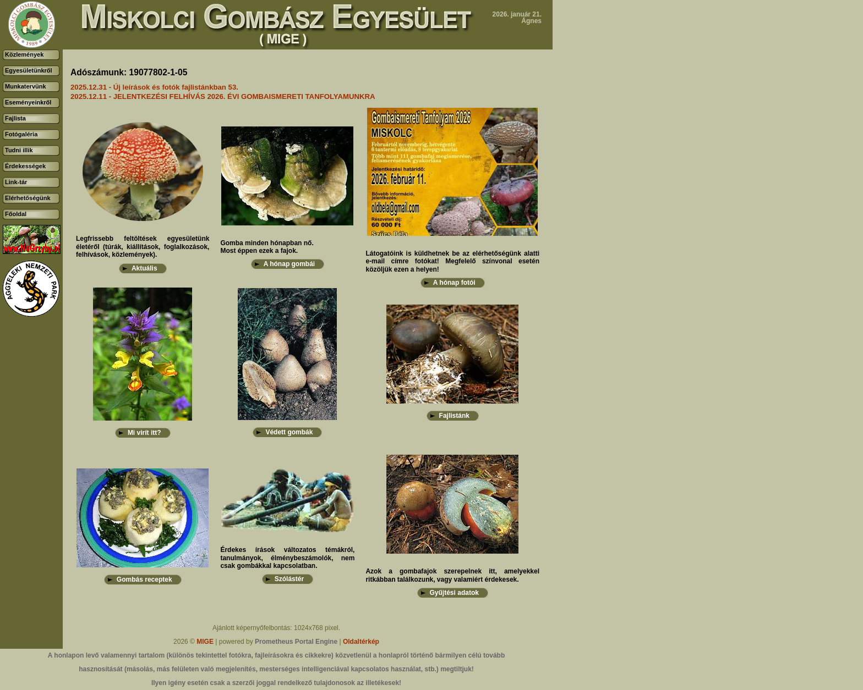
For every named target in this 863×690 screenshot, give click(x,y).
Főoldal (15, 214)
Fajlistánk (454, 415)
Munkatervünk (25, 86)
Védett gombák (289, 432)
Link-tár (16, 182)
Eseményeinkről (28, 102)
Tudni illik (19, 150)
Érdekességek (25, 166)
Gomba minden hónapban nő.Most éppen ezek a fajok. (266, 247)
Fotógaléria (21, 134)
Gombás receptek (144, 579)
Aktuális (144, 268)
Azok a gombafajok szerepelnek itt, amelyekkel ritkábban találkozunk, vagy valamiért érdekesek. (452, 575)
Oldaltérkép (361, 641)
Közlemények (24, 54)
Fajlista (15, 118)
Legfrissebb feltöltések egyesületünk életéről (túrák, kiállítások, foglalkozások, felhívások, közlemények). (142, 246)
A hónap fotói (454, 282)
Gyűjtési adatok (454, 593)
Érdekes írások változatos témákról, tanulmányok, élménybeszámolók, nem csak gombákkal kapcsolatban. (287, 558)
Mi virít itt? (144, 433)
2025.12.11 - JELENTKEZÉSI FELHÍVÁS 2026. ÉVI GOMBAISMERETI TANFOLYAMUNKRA (222, 96)
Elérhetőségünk (28, 198)
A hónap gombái (289, 264)
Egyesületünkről (28, 70)
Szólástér (289, 579)
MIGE (205, 641)
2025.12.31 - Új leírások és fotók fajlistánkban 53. (154, 87)
